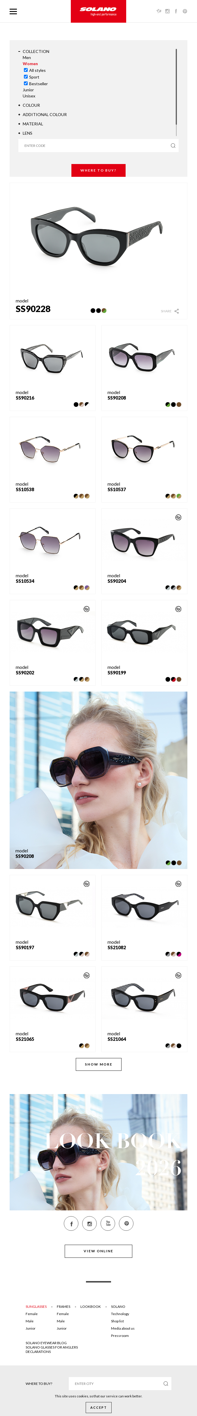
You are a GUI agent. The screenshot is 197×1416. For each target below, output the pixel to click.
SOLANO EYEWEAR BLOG (46, 1343)
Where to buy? (98, 170)
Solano (118, 1306)
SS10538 (25, 489)
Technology (120, 1314)
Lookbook (90, 1306)
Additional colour (45, 114)
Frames (63, 1306)
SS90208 (117, 397)
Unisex (29, 95)
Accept (98, 1407)
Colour (31, 105)
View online (98, 1251)
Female (32, 1314)
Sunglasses (36, 1306)
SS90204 (117, 581)
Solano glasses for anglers (52, 1347)
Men (27, 57)
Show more (98, 1064)
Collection (36, 51)
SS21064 (117, 1039)
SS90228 (33, 308)
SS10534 (25, 581)
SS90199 (117, 672)
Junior (28, 89)
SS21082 (117, 947)
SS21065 (25, 1039)
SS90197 (25, 947)
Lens (27, 133)
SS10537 (117, 489)
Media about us (123, 1328)
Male (30, 1321)
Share (166, 311)
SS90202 (25, 672)
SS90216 (25, 397)
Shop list (117, 1321)
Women (30, 63)
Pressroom (120, 1335)
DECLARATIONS (38, 1351)
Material (33, 123)
